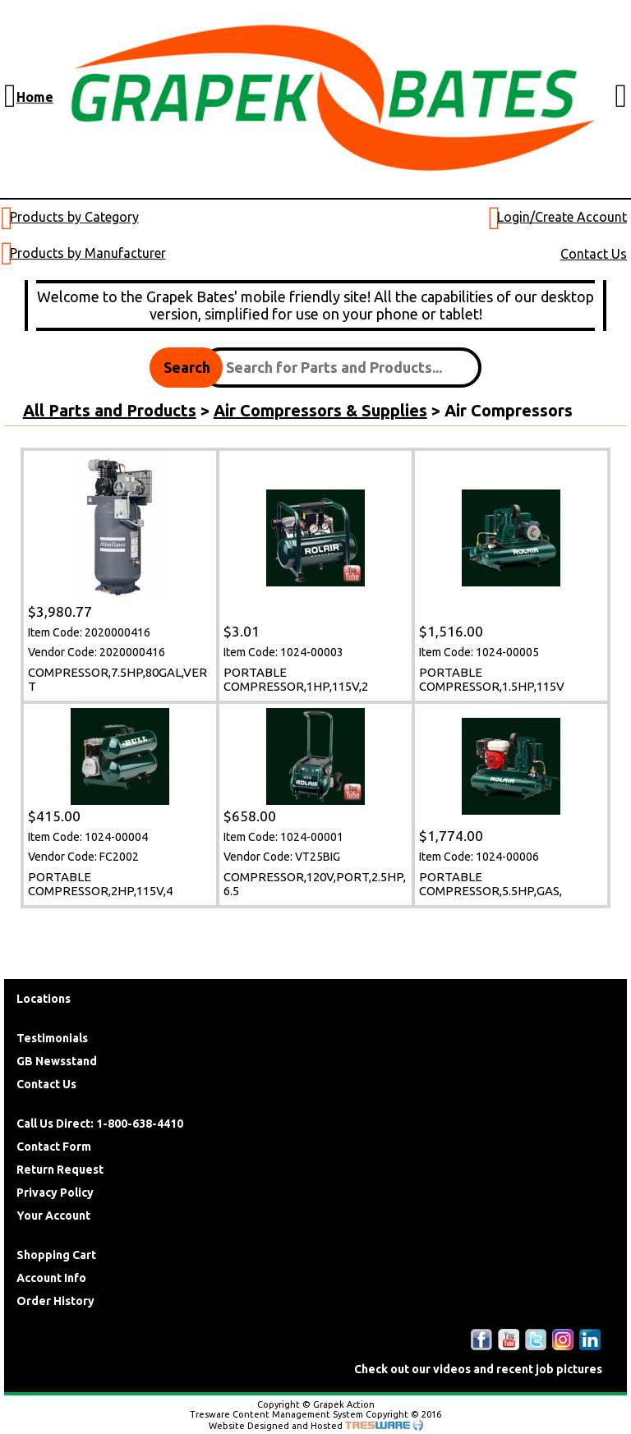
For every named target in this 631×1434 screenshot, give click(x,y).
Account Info (51, 1278)
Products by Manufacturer (88, 253)
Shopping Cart (56, 1255)
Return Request (60, 1169)
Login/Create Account (562, 216)
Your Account (53, 1215)
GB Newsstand (56, 1061)
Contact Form (53, 1146)
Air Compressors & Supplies (320, 410)
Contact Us (593, 253)
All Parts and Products (109, 410)
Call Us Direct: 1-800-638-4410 (99, 1123)
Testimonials (52, 1038)
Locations (43, 998)
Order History (55, 1301)
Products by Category (74, 216)
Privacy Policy (55, 1192)
